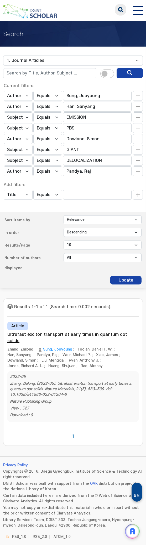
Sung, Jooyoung (57, 349)
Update (126, 280)
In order (11, 233)
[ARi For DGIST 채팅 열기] (132, 531)
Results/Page (17, 245)
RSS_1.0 (19, 537)
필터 (137, 496)
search (120, 10)
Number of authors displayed (22, 263)
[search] (130, 73)
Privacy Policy (15, 465)
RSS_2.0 (40, 537)
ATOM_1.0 (62, 537)
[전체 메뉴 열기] (138, 10)
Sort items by (17, 220)
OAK (94, 483)
